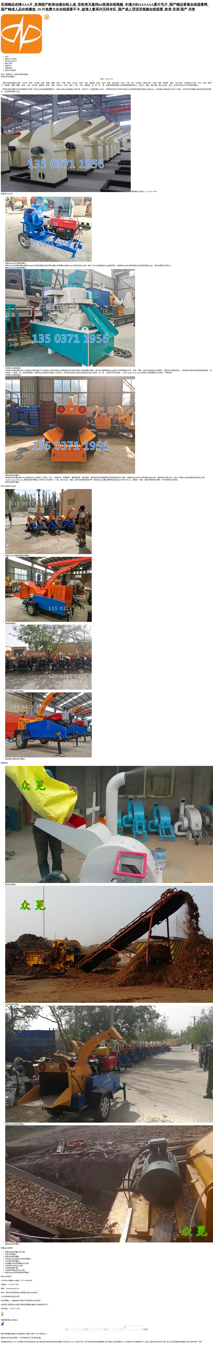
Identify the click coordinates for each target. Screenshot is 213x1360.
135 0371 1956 (13, 1284)
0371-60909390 (26, 1280)
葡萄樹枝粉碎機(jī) (12, 482)
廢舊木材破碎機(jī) (12, 1256)
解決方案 (8, 63)
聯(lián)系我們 (10, 70)
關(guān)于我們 (11, 59)
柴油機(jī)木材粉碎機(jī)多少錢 (16, 1263)
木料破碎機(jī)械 (11, 1268)
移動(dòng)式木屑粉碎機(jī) (15, 268)
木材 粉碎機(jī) (10, 1254)
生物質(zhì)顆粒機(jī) (13, 375)
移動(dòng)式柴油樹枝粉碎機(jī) (17, 1272)
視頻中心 (8, 66)
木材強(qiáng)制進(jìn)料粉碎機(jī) (18, 1259)
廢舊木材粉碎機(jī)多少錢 (15, 1252)
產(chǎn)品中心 (11, 61)
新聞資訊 (8, 68)
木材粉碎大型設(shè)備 (14, 1266)
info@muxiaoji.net (12, 1288)
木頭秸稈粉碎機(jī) (12, 1261)
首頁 (7, 57)
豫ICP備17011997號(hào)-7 (37, 1334)
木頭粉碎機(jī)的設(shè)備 (15, 1270)
